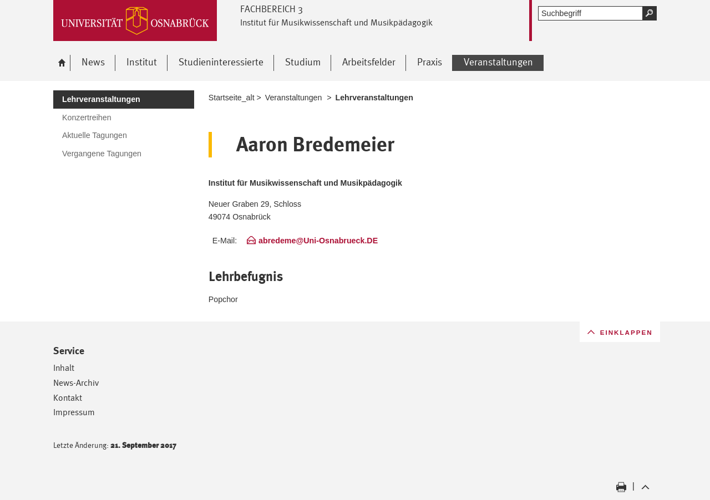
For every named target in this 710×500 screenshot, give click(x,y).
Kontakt (67, 397)
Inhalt (63, 368)
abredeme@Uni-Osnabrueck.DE (318, 240)
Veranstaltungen (293, 97)
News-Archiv (76, 382)
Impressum (74, 412)
